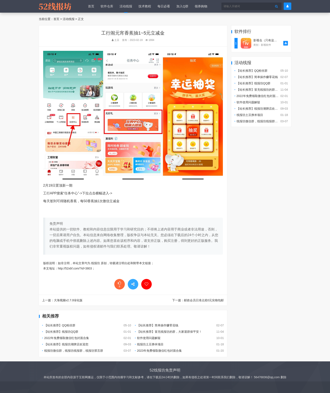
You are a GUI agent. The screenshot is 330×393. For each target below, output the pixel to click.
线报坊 (95, 263)
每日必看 (163, 6)
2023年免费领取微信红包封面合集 (159, 350)
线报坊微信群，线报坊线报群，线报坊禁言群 (73, 350)
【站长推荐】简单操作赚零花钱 (157, 325)
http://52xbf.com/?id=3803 (75, 268)
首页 (91, 6)
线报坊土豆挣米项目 (150, 344)
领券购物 (201, 6)
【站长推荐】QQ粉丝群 (59, 325)
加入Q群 (182, 6)
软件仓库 (107, 6)
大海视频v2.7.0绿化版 (68, 300)
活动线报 (126, 6)
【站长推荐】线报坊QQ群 (61, 331)
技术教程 (144, 6)
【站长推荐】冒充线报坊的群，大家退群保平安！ (169, 331)
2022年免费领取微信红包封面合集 (66, 338)
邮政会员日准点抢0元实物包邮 (204, 300)
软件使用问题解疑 (149, 338)
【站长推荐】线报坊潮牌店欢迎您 (66, 344)
